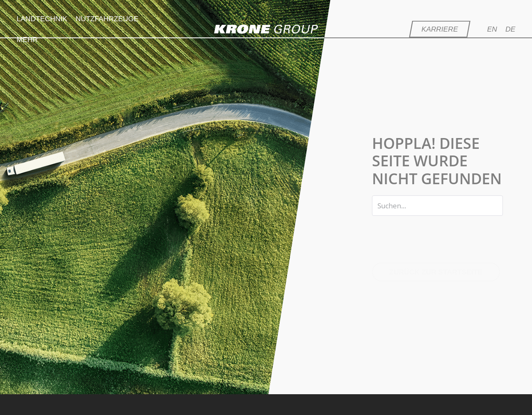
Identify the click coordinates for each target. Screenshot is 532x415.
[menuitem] (496, 29)
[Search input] (437, 205)
